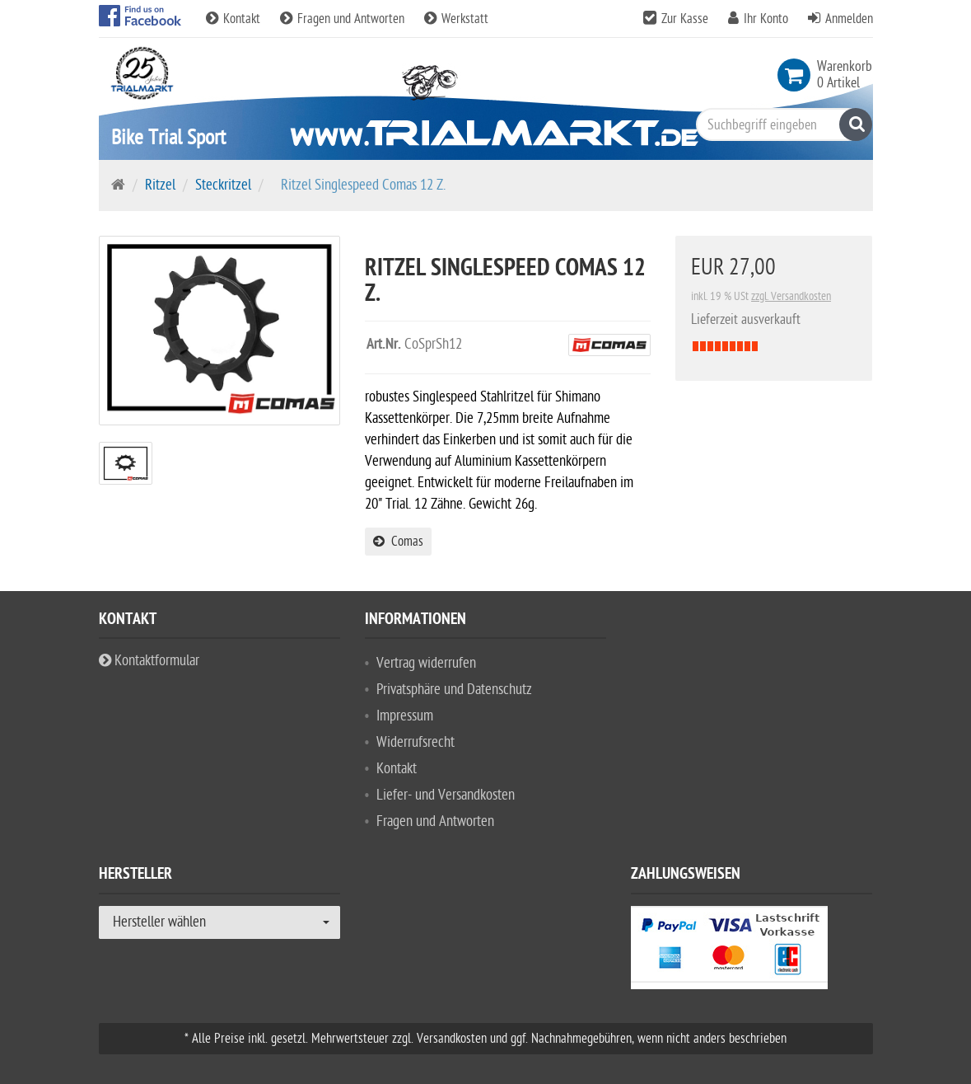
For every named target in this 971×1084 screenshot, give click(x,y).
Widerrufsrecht (415, 742)
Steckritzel (223, 185)
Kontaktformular (149, 660)
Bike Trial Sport (168, 137)
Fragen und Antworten (344, 19)
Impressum (404, 716)
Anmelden (849, 19)
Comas (398, 541)
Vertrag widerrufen (426, 663)
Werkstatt (456, 19)
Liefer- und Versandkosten (445, 795)
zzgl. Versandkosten (791, 296)
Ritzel (160, 185)
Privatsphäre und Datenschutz (454, 689)
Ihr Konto (766, 19)
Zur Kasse (684, 19)
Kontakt (235, 19)
